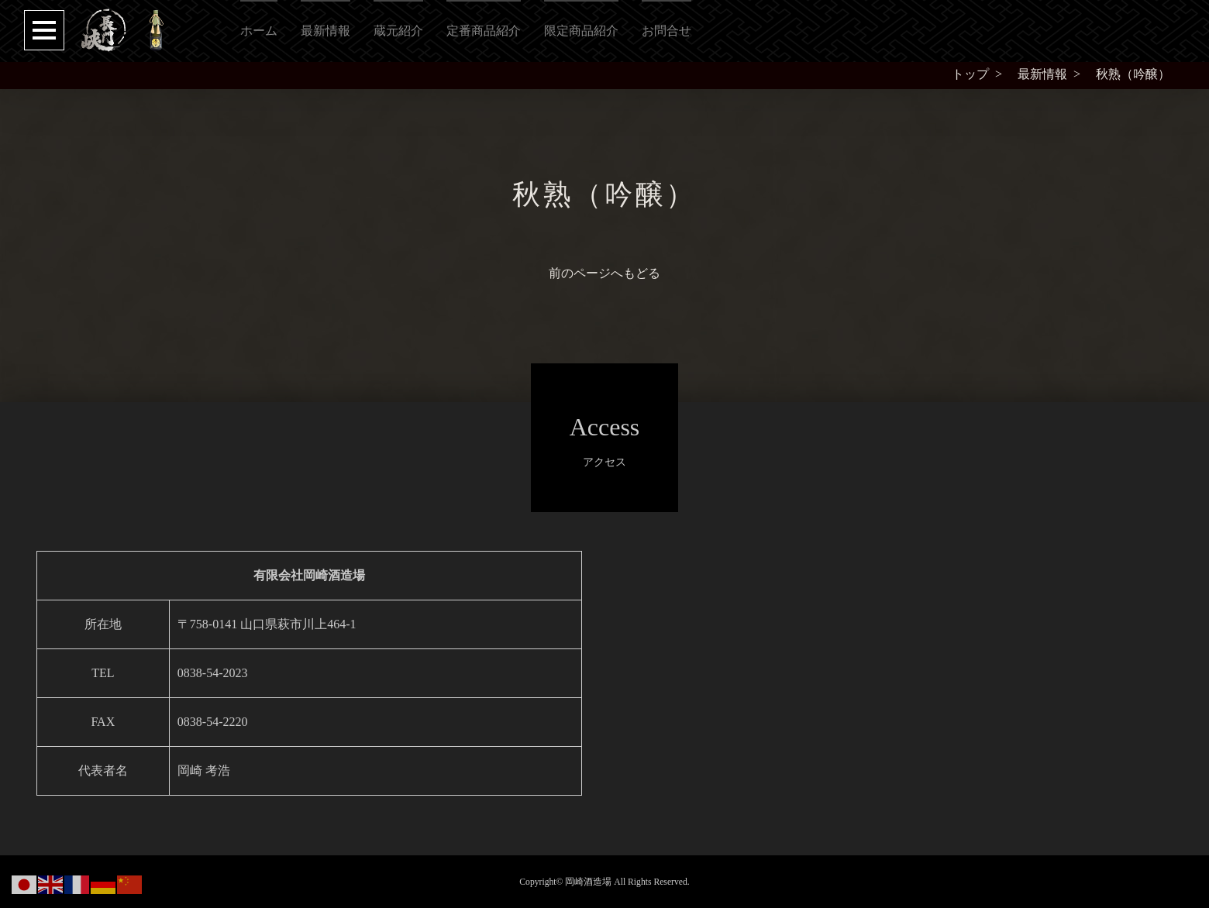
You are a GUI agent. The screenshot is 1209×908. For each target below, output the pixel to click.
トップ (970, 74)
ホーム (258, 30)
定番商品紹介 (483, 30)
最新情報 (325, 30)
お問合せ (666, 30)
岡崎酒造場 (588, 882)
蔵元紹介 (398, 30)
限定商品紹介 (581, 30)
